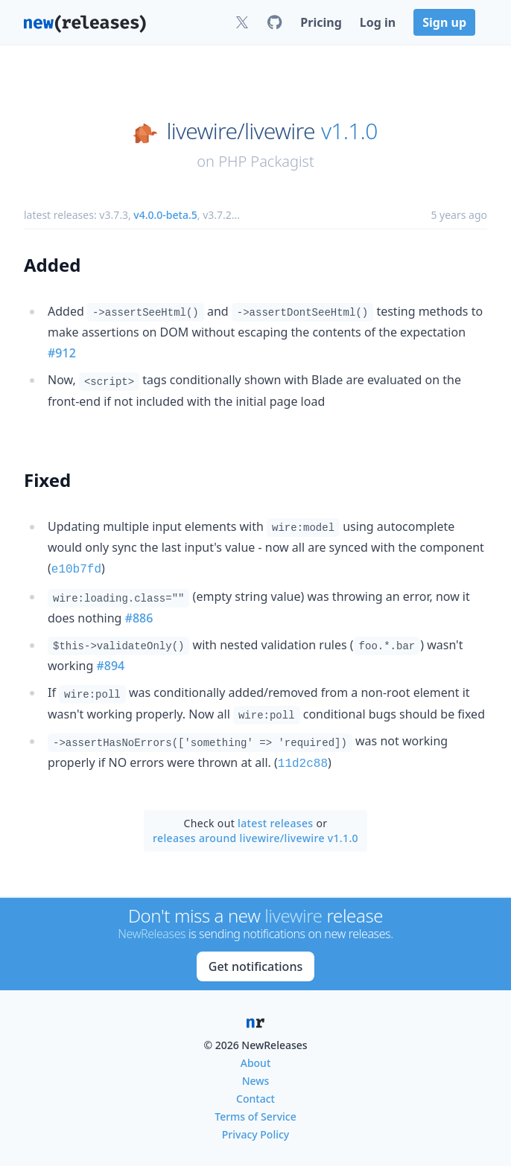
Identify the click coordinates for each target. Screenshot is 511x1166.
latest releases (275, 820)
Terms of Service (255, 1113)
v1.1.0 (349, 131)
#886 (139, 616)
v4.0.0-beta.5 (165, 215)
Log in (378, 22)
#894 (110, 664)
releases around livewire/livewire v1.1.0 (255, 835)
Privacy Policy (255, 1131)
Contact (255, 1096)
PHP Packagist (266, 161)
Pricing (320, 22)
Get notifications (255, 963)
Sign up (444, 22)
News (256, 1078)
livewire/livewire (241, 131)
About (256, 1060)
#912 (62, 353)
